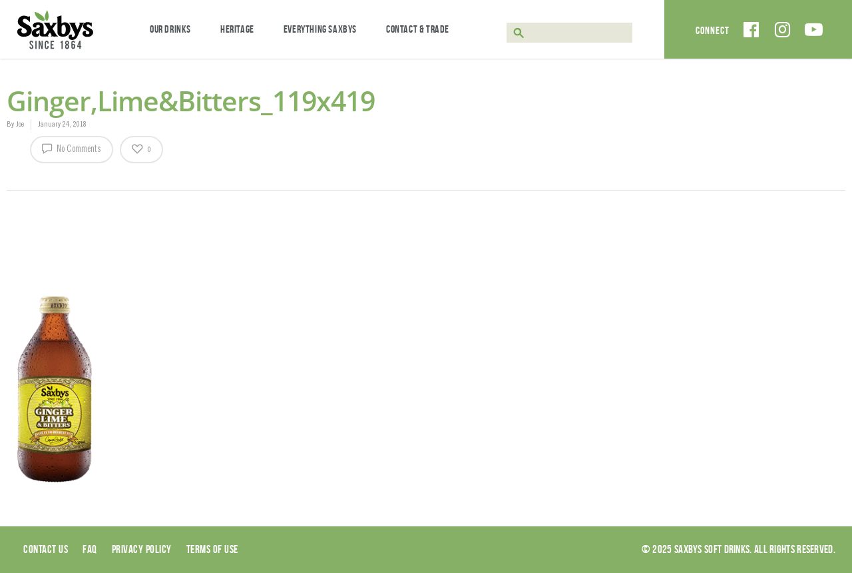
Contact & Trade (417, 29)
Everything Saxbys (320, 29)
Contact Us (45, 549)
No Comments (71, 148)
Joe (20, 125)
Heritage (237, 29)
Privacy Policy (142, 549)
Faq (90, 549)
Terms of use (212, 549)
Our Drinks (170, 29)
